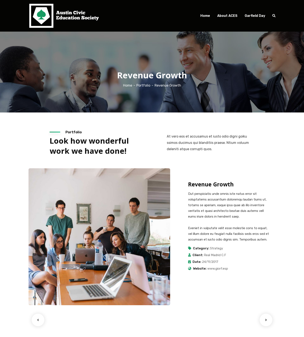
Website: (199, 268)
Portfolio (143, 85)
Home (127, 85)
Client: (198, 255)
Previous (38, 320)
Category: (201, 248)
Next (266, 320)
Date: (197, 262)
